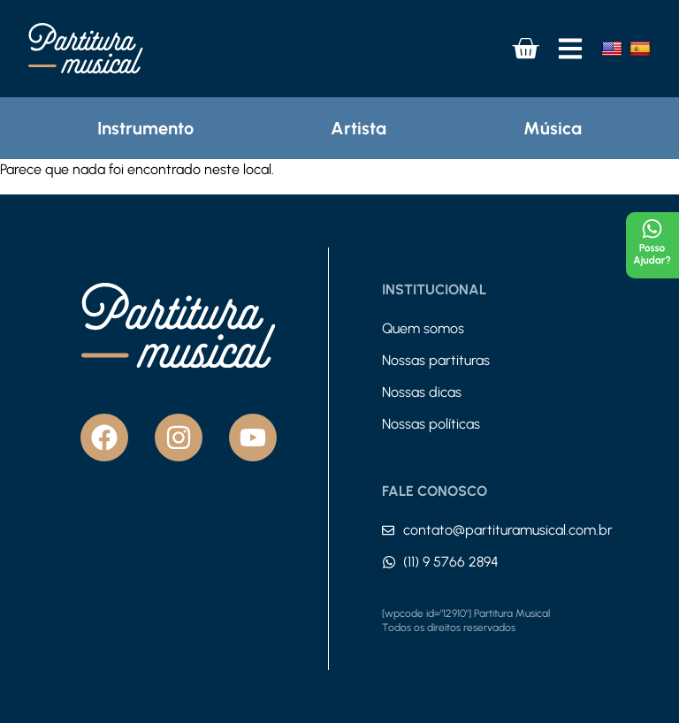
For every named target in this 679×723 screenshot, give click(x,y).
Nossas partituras (436, 360)
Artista (358, 128)
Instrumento (145, 128)
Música (552, 128)
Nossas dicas (422, 392)
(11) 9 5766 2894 (451, 561)
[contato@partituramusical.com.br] (388, 530)
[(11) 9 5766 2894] (389, 562)
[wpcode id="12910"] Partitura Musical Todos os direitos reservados (466, 620)
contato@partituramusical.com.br (508, 529)
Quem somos (423, 328)
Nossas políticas (431, 423)
